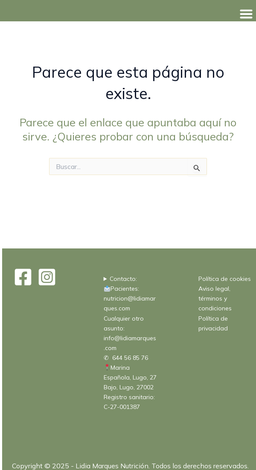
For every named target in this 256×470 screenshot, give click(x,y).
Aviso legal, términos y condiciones (215, 298)
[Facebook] (23, 277)
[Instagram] (47, 277)
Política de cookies (224, 279)
